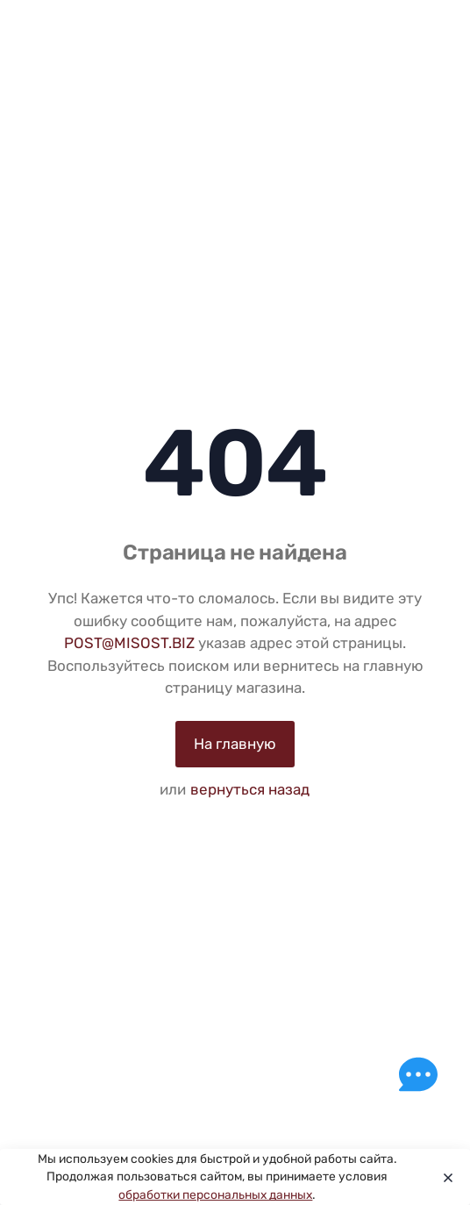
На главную (235, 743)
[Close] (444, 1177)
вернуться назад (250, 789)
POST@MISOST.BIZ (129, 643)
